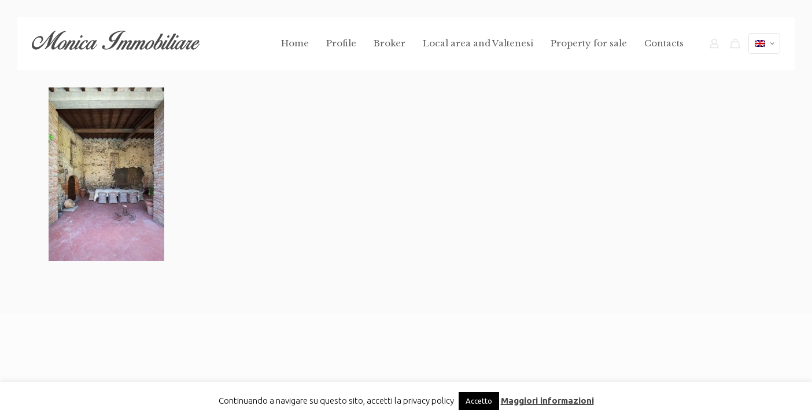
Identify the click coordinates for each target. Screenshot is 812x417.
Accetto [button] (479, 401)
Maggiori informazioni (547, 400)
